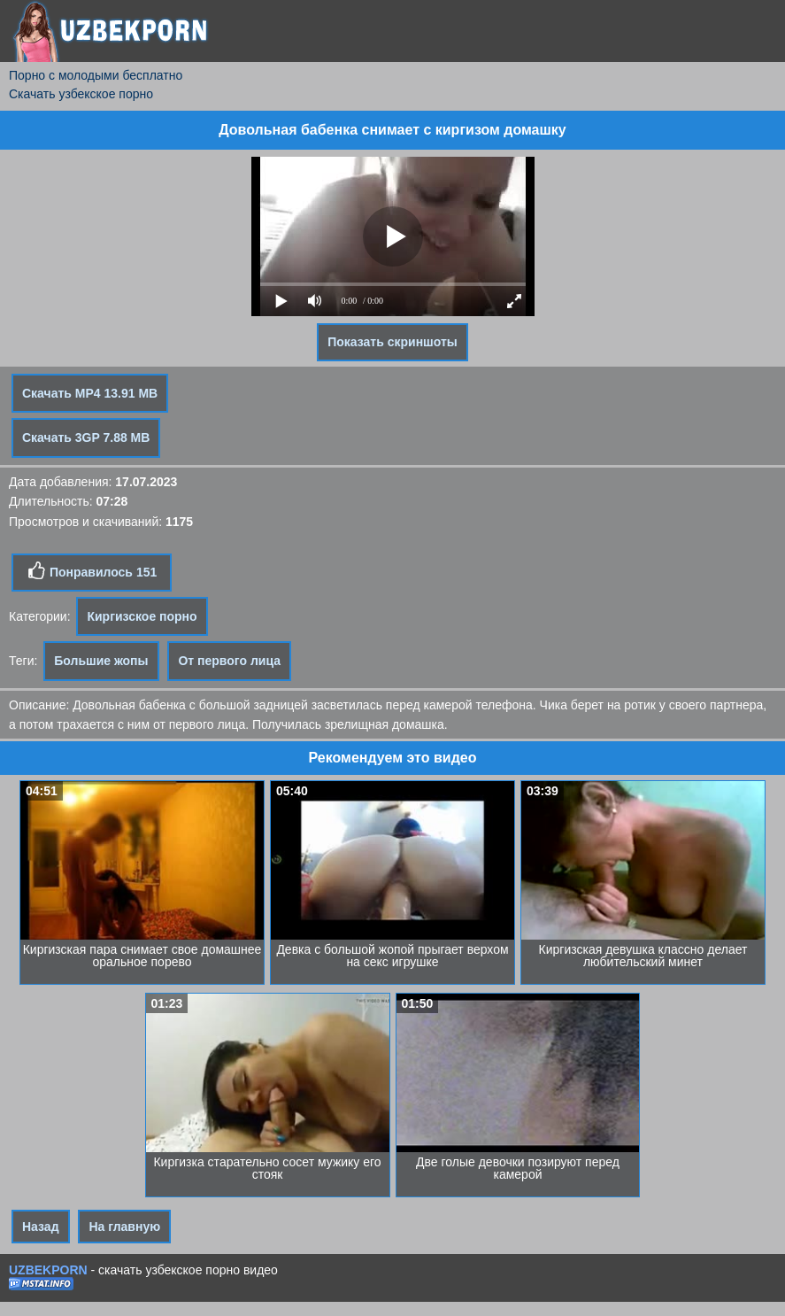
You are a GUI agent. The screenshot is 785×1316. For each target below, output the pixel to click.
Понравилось (92, 571)
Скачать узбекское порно (81, 94)
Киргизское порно (141, 616)
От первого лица (229, 661)
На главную (124, 1226)
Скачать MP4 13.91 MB (90, 393)
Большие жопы (101, 661)
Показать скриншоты (392, 342)
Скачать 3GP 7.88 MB (86, 437)
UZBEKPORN (48, 1270)
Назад (40, 1226)
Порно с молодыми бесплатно (95, 75)
